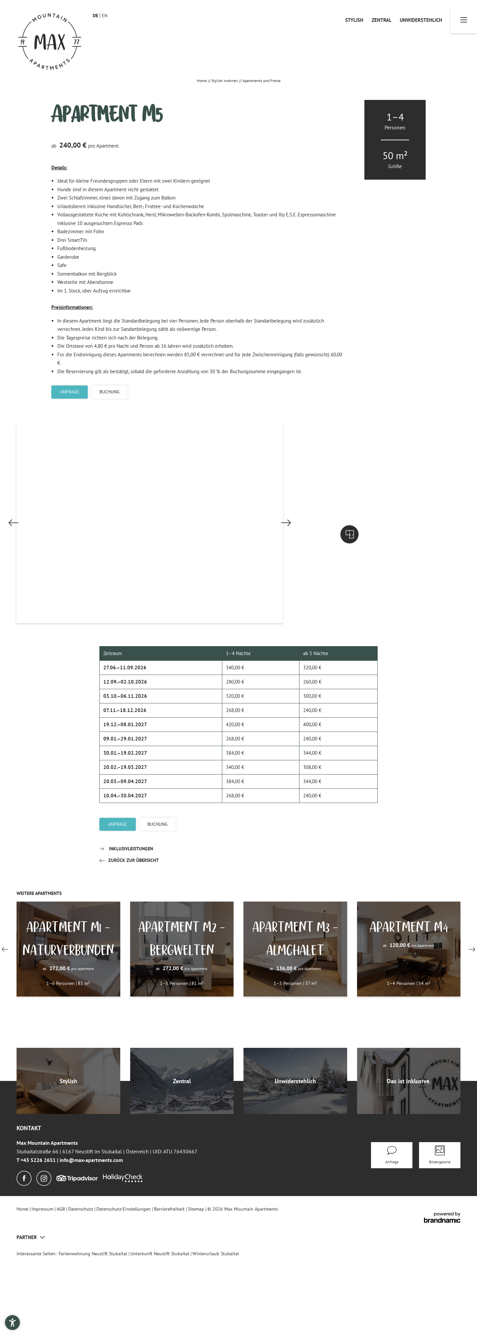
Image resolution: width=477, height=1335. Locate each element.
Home (202, 80)
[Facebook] (24, 1256)
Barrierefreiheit (170, 1286)
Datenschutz (81, 1286)
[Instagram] (43, 1256)
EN (104, 16)
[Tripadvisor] (77, 1256)
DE (95, 16)
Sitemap (196, 1286)
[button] (136, 611)
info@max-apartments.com (91, 1237)
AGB (61, 1286)
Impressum (43, 1286)
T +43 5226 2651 (37, 1237)
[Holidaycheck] (123, 1256)
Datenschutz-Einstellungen (124, 1286)
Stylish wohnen (225, 80)
